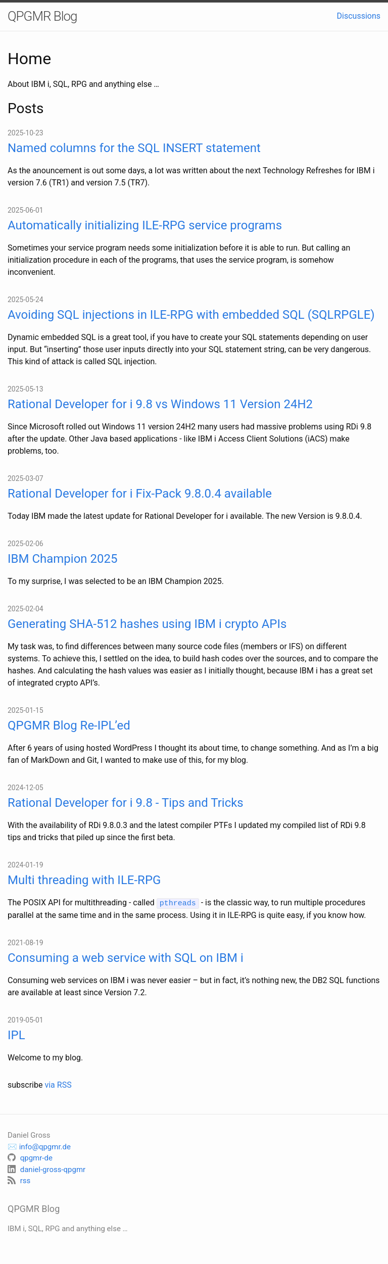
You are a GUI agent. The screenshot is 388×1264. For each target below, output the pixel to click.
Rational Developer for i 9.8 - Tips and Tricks (126, 803)
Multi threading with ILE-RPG (84, 880)
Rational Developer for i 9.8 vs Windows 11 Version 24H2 (160, 404)
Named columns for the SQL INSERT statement (134, 148)
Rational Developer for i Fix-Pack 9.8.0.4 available (140, 494)
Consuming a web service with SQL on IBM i (126, 957)
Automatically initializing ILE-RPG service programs (145, 225)
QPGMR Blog (42, 16)
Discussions (358, 16)
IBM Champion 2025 (63, 559)
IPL (16, 1035)
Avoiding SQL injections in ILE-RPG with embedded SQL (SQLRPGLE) (191, 315)
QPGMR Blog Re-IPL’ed (69, 725)
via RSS (57, 1084)
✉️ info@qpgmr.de (39, 1146)
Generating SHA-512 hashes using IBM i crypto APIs (147, 624)
